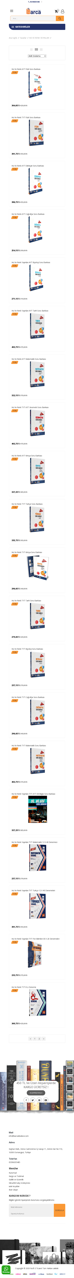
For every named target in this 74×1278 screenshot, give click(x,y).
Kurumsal (13, 1172)
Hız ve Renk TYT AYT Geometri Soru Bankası (30, 407)
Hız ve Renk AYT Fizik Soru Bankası (26, 69)
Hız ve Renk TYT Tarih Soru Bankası (26, 600)
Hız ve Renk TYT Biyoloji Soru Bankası (27, 649)
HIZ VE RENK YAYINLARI (39, 38)
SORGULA (59, 1210)
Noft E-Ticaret (36, 1268)
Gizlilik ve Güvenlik (16, 1179)
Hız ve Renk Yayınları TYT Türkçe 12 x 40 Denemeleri (33, 890)
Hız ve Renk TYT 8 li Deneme (24, 987)
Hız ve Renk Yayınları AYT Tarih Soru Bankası (30, 310)
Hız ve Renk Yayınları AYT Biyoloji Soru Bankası (31, 262)
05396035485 (34, 2)
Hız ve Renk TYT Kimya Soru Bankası (27, 552)
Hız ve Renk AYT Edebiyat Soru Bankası (28, 165)
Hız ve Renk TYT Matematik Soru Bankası (29, 745)
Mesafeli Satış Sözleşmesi (19, 1183)
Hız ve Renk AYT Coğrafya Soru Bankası (28, 214)
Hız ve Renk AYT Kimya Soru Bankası (27, 455)
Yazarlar (23, 38)
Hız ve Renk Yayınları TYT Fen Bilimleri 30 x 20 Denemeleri (35, 938)
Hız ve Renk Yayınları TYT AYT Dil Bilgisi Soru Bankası (33, 794)
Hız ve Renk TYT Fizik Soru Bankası (26, 117)
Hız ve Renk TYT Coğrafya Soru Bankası (28, 697)
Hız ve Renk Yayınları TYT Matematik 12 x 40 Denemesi (34, 842)
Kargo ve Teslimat (16, 1176)
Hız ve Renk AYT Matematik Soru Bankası (29, 359)
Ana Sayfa (13, 38)
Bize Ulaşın (13, 1189)
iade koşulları (14, 1186)
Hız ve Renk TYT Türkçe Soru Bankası (27, 504)
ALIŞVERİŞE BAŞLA (36, 1093)
